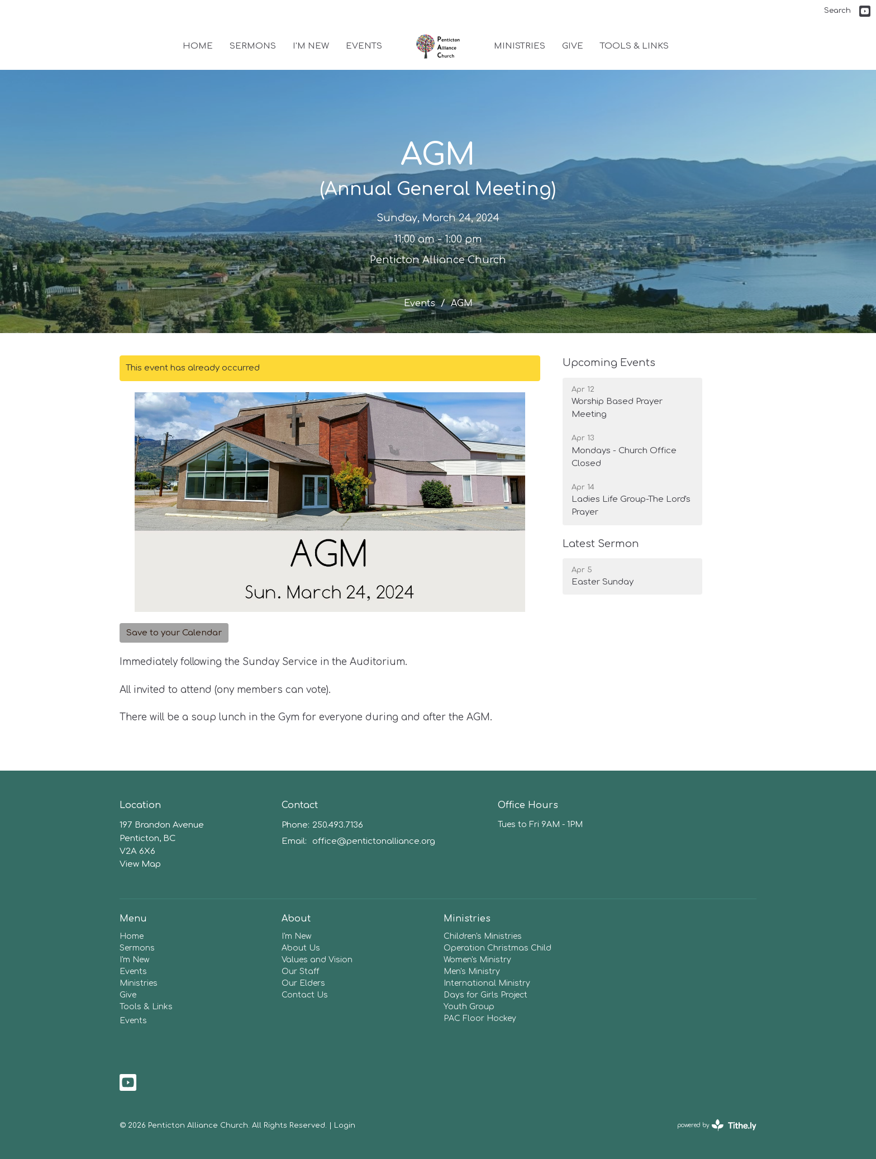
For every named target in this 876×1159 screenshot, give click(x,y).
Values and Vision (317, 960)
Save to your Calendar (174, 633)
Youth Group (469, 1007)
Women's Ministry (477, 960)
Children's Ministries (483, 936)
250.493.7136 (337, 825)
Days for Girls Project (485, 995)
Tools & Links (634, 46)
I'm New (311, 46)
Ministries (519, 46)
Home (198, 46)
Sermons (253, 46)
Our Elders (303, 983)
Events (364, 46)
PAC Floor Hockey (480, 1018)
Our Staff (300, 971)
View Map (140, 864)
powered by (716, 1125)
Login (344, 1125)
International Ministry (487, 983)
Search (837, 11)
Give (572, 46)
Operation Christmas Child (497, 948)
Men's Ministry (472, 971)
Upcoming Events (609, 362)
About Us (301, 948)
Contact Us (305, 995)
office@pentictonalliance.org (373, 841)
